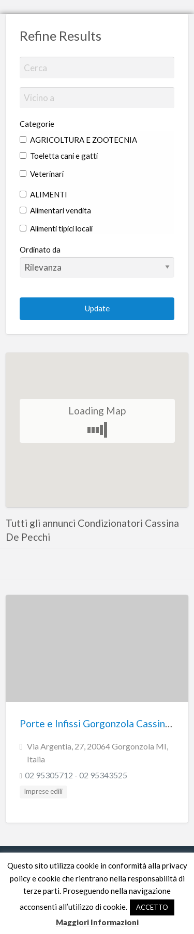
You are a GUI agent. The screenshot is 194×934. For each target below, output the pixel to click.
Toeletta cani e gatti (59, 155)
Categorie (37, 123)
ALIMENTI (43, 194)
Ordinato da (97, 261)
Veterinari (42, 173)
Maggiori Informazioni (97, 922)
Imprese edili (43, 791)
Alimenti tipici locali (56, 228)
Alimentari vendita (55, 210)
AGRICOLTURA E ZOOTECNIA (78, 139)
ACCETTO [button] (152, 907)
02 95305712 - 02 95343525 (76, 775)
